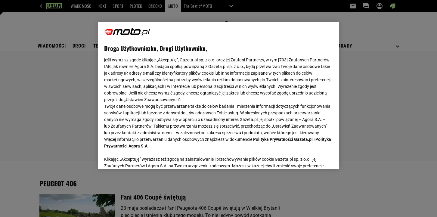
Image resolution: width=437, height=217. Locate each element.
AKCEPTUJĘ (312, 157)
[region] (218, 95)
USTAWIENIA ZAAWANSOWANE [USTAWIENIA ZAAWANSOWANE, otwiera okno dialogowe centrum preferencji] (143, 157)
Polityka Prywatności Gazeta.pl (283, 139)
